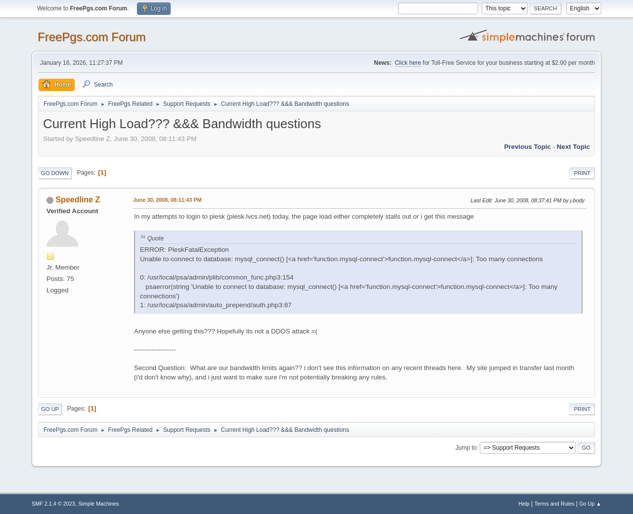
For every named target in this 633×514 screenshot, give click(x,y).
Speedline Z (77, 199)
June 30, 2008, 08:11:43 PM (167, 200)
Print (582, 173)
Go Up (50, 409)
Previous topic (527, 146)
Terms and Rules (555, 504)
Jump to (466, 447)
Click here (408, 62)
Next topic (573, 146)
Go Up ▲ (590, 504)
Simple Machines (98, 504)
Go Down (55, 173)
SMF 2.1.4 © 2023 (53, 504)
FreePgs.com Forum (92, 37)
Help (524, 504)
